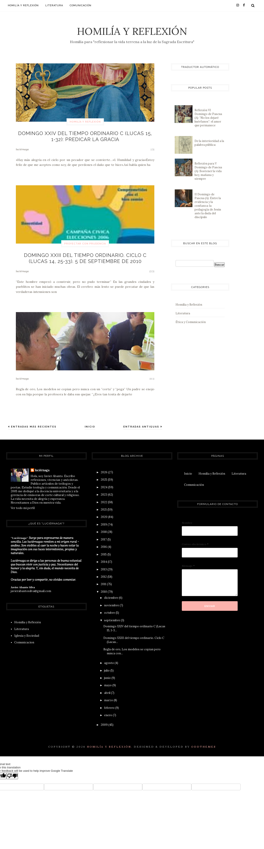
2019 (104, 520)
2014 (104, 557)
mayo (108, 681)
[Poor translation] (12, 771)
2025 (104, 475)
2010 (104, 587)
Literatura (54, 5)
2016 (104, 542)
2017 (104, 535)
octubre (110, 608)
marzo (109, 696)
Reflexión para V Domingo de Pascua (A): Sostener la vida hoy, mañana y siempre (208, 171)
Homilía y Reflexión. (109, 742)
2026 (104, 468)
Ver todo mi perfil (23, 503)
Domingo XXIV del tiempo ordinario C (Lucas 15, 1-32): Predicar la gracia (85, 135)
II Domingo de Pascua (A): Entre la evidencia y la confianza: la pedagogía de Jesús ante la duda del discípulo (208, 205)
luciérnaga (22, 147)
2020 (104, 513)
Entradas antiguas (141, 422)
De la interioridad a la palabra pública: (209, 143)
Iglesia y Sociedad (26, 631)
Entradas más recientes (33, 422)
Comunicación (80, 5)
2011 (104, 580)
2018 (104, 528)
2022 (104, 498)
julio (107, 666)
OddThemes (203, 742)
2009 (104, 720)
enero (108, 711)
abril (107, 688)
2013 (104, 565)
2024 (104, 483)
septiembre (112, 616)
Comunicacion (24, 638)
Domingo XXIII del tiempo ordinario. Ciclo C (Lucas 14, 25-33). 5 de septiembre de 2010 (85, 255)
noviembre (112, 601)
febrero (109, 703)
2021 (104, 505)
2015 (104, 550)
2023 (104, 490)
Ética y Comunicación (191, 322)
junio (107, 674)
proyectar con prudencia (85, 241)
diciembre (111, 593)
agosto (109, 659)
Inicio (90, 422)
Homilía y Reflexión (132, 31)
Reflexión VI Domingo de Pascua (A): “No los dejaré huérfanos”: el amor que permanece (208, 117)
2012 (104, 572)
